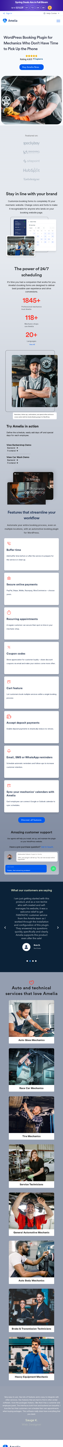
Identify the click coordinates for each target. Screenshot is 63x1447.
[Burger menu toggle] (58, 21)
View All (32, 344)
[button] (5, 927)
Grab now (50, 8)
